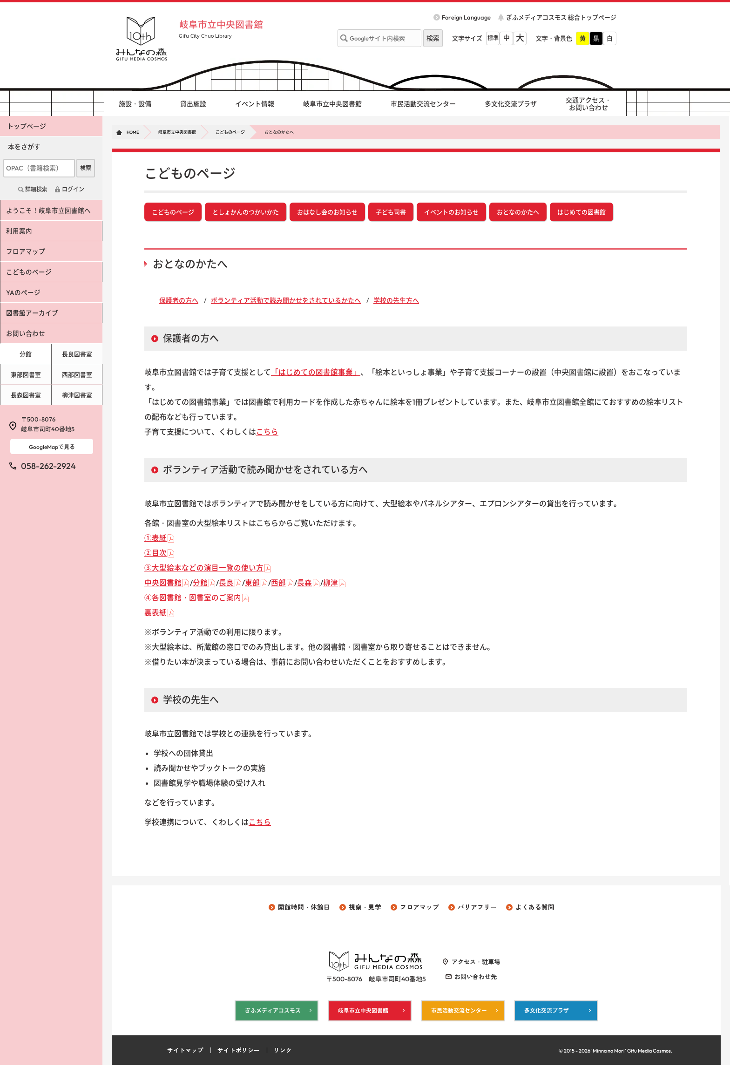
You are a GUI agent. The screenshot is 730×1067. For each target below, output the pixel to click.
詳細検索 (36, 189)
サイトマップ (185, 1052)
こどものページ (230, 132)
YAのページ (24, 292)
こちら (267, 432)
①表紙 (155, 539)
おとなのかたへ (518, 212)
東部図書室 (25, 374)
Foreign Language (466, 17)
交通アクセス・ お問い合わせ (588, 104)
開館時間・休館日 (304, 908)
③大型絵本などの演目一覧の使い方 (204, 568)
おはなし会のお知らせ (327, 212)
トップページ (26, 126)
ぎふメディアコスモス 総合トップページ (561, 17)
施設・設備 (135, 104)
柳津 (330, 583)
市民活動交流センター (423, 104)
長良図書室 (77, 354)
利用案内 (20, 231)
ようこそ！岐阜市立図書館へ (49, 210)
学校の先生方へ (396, 301)
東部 (252, 583)
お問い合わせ (26, 333)
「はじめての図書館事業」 (315, 373)
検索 (85, 167)
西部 (278, 583)
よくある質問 (534, 908)
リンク (283, 1052)
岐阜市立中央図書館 (225, 24)
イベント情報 (254, 104)
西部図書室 (77, 374)
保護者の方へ (178, 301)
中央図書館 (163, 583)
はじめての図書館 (581, 212)
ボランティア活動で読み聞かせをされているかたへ (286, 301)
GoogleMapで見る (52, 446)
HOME (133, 132)
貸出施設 (193, 104)
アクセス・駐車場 (476, 963)
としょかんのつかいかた (245, 212)
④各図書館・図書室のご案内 (192, 598)
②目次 (155, 553)
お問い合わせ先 (475, 978)
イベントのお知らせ (451, 212)
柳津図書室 (77, 395)
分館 (200, 583)
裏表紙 (155, 613)
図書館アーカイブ (33, 313)
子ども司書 (391, 212)
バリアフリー (477, 908)
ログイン (73, 189)
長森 (304, 583)
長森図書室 (25, 395)
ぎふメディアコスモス (273, 1012)
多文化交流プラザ (511, 104)
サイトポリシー (238, 1052)
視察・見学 (365, 908)
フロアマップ (26, 251)
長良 (226, 583)
